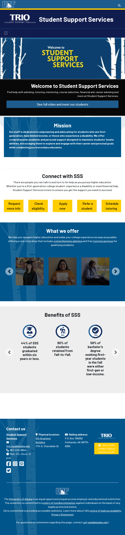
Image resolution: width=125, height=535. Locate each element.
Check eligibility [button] (38, 206)
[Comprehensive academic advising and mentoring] (30, 271)
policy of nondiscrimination (59, 502)
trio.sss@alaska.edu (18, 446)
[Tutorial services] (62, 271)
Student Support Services (76, 19)
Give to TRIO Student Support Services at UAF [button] (106, 448)
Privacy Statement (62, 514)
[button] (9, 271)
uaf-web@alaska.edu (95, 522)
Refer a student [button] (87, 206)
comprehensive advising (68, 241)
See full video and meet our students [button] (62, 104)
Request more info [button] (13, 206)
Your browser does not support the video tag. (62, 53)
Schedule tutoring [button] (111, 206)
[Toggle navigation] (5, 33)
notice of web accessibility (105, 510)
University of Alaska (20, 498)
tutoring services (103, 241)
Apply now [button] (62, 206)
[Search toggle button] (119, 5)
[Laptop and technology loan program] (95, 271)
